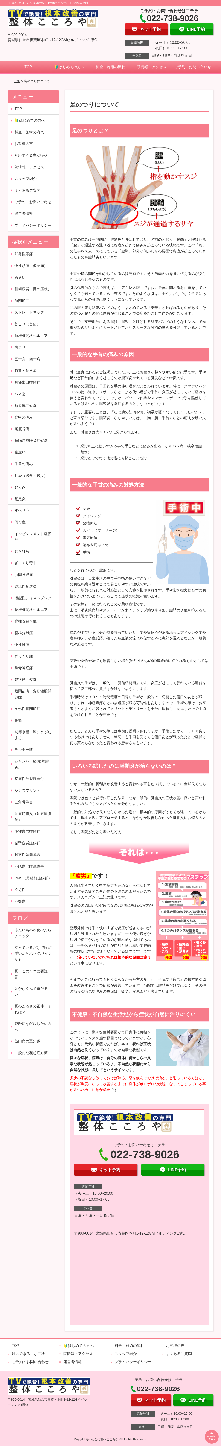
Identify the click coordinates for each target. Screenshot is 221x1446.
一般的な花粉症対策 (31, 1053)
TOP (28, 67)
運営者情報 (24, 214)
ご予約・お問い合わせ (192, 67)
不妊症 (20, 901)
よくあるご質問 (27, 190)
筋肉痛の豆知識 (27, 1041)
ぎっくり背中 (26, 563)
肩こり (20, 347)
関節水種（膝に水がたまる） (33, 735)
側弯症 (20, 522)
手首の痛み (24, 464)
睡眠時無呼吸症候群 (31, 441)
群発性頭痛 (24, 254)
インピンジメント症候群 (33, 537)
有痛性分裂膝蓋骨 (29, 779)
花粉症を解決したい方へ (33, 1027)
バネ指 (20, 394)
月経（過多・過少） (31, 476)
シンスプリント (27, 790)
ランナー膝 (24, 750)
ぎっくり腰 (24, 656)
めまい (20, 277)
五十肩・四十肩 (27, 359)
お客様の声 (24, 144)
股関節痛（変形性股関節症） (33, 694)
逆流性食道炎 (26, 586)
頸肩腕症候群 (26, 406)
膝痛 (18, 720)
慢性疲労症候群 (27, 831)
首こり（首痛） (27, 324)
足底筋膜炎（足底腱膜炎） (33, 817)
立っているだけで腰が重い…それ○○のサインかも (33, 953)
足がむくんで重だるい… (31, 992)
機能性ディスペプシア (33, 598)
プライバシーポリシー (33, 225)
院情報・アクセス (151, 67)
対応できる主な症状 (31, 155)
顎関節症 (22, 301)
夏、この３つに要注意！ (31, 974)
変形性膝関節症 (27, 709)
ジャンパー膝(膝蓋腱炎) (32, 764)
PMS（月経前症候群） (33, 878)
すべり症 (22, 510)
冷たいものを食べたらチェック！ (33, 933)
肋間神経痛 (24, 575)
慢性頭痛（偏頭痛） (31, 266)
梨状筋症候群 (26, 679)
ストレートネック (29, 312)
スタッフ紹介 (26, 179)
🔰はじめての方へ (69, 67)
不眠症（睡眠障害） (31, 866)
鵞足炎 (20, 499)
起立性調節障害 (27, 854)
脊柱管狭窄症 (26, 621)
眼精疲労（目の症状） (33, 289)
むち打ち (22, 551)
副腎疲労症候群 (27, 843)
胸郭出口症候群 (27, 382)
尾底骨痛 (22, 429)
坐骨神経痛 (24, 668)
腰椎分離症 (24, 633)
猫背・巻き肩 (26, 370)
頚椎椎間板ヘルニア (31, 336)
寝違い (20, 452)
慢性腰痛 (22, 645)
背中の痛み (24, 417)
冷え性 (20, 890)
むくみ (20, 487)
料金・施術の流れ (110, 67)
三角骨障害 (24, 802)
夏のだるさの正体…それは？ (33, 1009)
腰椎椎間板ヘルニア (31, 610)
